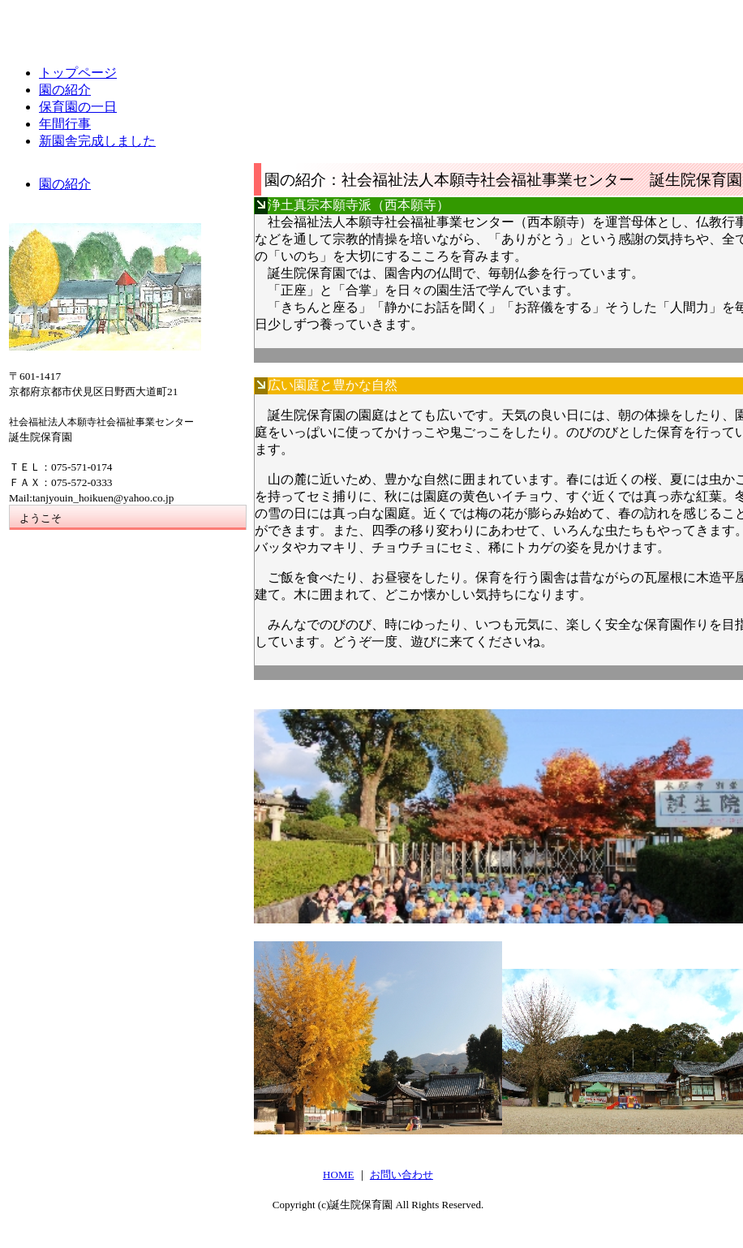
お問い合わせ (401, 1174)
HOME (338, 1174)
